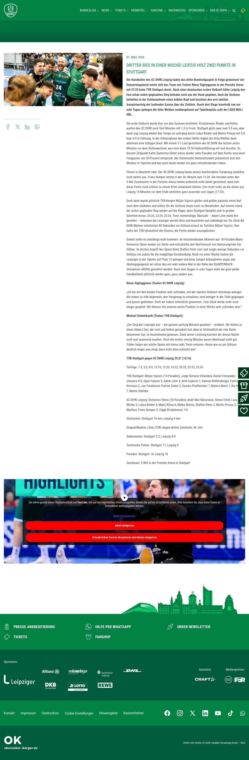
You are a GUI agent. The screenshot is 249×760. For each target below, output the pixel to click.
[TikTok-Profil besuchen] (230, 713)
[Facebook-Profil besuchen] (167, 713)
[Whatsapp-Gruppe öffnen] (242, 713)
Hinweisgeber (108, 713)
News (105, 10)
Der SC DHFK (218, 10)
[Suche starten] (234, 10)
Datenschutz (50, 713)
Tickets (120, 10)
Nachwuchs (177, 10)
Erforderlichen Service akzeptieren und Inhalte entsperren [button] (124, 537)
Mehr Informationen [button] (124, 516)
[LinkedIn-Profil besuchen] (205, 713)
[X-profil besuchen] (193, 713)
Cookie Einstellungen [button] (79, 713)
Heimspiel (138, 10)
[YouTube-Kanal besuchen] (218, 713)
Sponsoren (196, 10)
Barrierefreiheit (134, 713)
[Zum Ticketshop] (15, 637)
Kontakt (9, 713)
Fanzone (157, 10)
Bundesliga (88, 10)
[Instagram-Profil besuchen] (180, 713)
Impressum (28, 713)
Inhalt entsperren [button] (124, 525)
